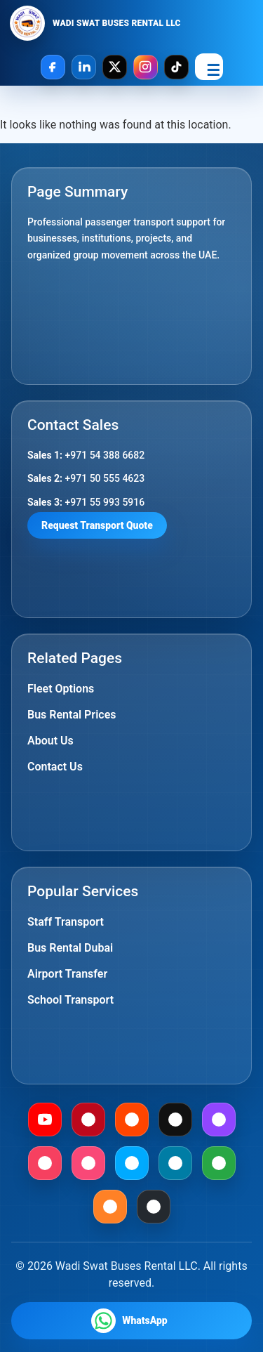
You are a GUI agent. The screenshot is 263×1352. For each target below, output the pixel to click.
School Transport (70, 999)
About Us (50, 740)
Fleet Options (60, 688)
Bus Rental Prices (71, 714)
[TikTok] (176, 67)
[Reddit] (132, 1119)
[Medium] (175, 1119)
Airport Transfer (67, 973)
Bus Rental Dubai (70, 947)
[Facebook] (53, 67)
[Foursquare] (88, 1163)
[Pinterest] (88, 1119)
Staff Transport (65, 921)
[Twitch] (219, 1119)
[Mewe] (175, 1163)
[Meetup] (45, 1163)
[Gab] (219, 1163)
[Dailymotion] (132, 1163)
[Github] (153, 1206)
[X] (114, 67)
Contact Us (55, 766)
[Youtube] (45, 1119)
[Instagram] (145, 67)
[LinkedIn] (84, 67)
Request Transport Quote (97, 525)
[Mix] (110, 1206)
